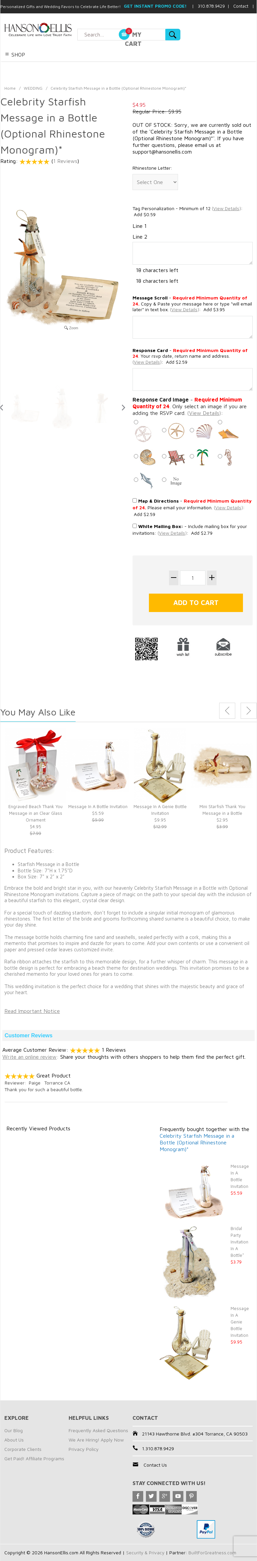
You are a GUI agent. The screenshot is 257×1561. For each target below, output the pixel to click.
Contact (240, 6)
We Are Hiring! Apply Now (96, 1440)
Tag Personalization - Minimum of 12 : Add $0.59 (188, 211)
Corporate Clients (22, 1449)
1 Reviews (65, 161)
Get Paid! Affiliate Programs (34, 1458)
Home (10, 88)
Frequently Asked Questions (98, 1430)
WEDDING (33, 88)
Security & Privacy (145, 1552)
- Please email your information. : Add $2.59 (192, 507)
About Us (14, 1440)
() (226, 208)
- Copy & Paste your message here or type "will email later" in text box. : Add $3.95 (192, 304)
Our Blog (13, 1430)
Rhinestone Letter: (152, 168)
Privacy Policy (84, 1449)
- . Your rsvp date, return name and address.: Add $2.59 (190, 356)
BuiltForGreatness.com (213, 1552)
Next (249, 711)
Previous (227, 711)
